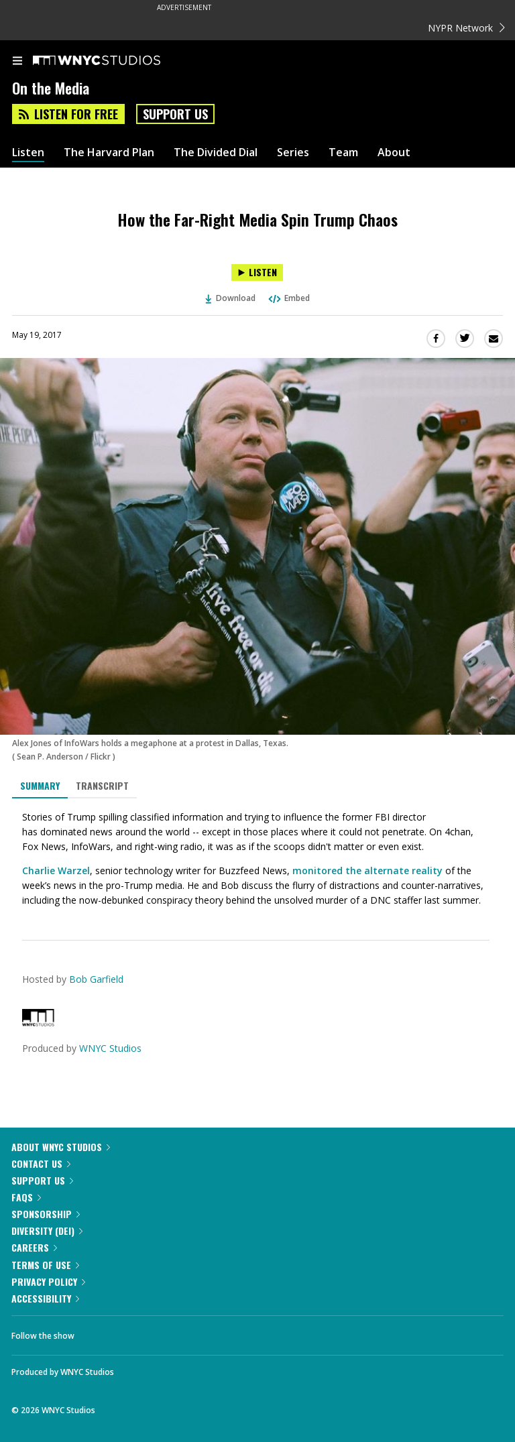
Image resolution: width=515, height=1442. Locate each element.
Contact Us (40, 1163)
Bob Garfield (96, 979)
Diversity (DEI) (46, 1230)
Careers (34, 1247)
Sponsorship (45, 1214)
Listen (28, 152)
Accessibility (45, 1298)
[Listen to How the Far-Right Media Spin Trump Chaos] (257, 272)
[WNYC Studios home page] (113, 61)
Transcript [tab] (102, 785)
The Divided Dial (216, 152)
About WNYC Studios (60, 1147)
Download (230, 298)
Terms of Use (45, 1265)
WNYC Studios (110, 1048)
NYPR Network (466, 27)
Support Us (175, 114)
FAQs (26, 1197)
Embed (288, 298)
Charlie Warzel (56, 870)
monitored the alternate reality (367, 870)
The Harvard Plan (109, 152)
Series (293, 152)
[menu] (17, 62)
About (394, 152)
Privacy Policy (48, 1281)
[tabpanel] (257, 859)
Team (343, 152)
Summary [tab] (40, 785)
